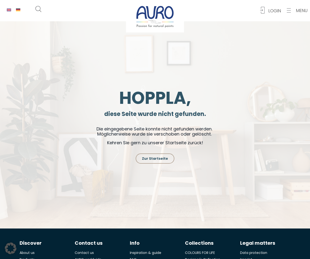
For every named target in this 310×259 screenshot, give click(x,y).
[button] (297, 10)
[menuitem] (9, 10)
